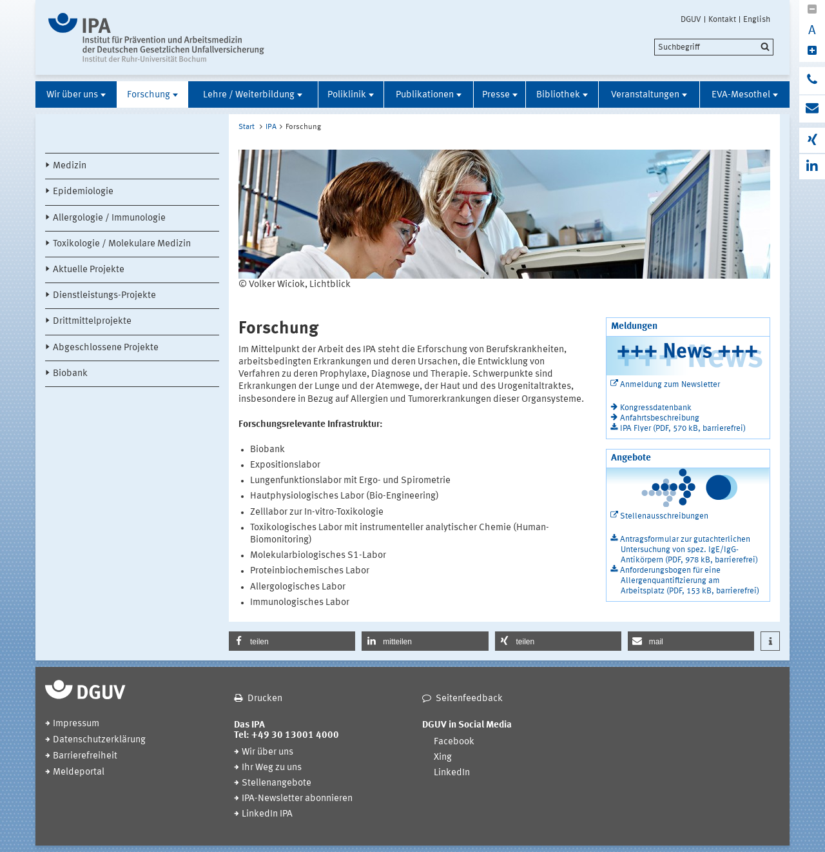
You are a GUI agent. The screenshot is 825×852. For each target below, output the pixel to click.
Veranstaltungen (645, 95)
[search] (713, 47)
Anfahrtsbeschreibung (659, 418)
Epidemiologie (83, 192)
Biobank (70, 374)
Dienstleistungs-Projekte (104, 296)
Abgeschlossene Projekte (106, 348)
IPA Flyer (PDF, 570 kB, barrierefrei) (683, 428)
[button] (292, 641)
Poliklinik (346, 95)
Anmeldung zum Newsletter (670, 385)
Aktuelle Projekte (88, 270)
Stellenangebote (276, 783)
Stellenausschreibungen (664, 516)
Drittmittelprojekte (92, 321)
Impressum (76, 724)
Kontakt (722, 19)
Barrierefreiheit (85, 756)
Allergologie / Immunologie (109, 218)
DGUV (691, 19)
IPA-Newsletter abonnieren (297, 799)
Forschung (148, 95)
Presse (496, 95)
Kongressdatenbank (656, 408)
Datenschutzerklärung (99, 740)
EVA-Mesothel (741, 95)
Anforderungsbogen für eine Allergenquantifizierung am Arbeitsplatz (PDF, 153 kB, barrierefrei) (689, 580)
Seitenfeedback (469, 699)
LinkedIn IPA (267, 814)
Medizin (69, 166)
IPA (271, 127)
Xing (443, 757)
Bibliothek (558, 95)
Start (246, 127)
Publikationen (425, 95)
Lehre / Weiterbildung (249, 95)
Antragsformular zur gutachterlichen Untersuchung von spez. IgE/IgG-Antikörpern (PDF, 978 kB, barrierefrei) (689, 549)
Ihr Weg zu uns (272, 768)
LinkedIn (452, 773)
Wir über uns (72, 95)
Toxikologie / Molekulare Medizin (122, 244)
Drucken (265, 699)
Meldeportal (78, 772)
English (756, 19)
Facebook (454, 742)
